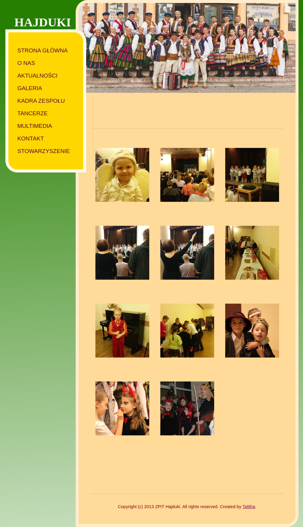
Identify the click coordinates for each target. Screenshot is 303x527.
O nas (26, 63)
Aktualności (37, 75)
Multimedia (34, 126)
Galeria (29, 88)
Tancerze (32, 113)
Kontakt (30, 138)
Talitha (249, 506)
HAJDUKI (42, 22)
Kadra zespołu (41, 101)
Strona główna (42, 50)
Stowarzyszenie (43, 151)
